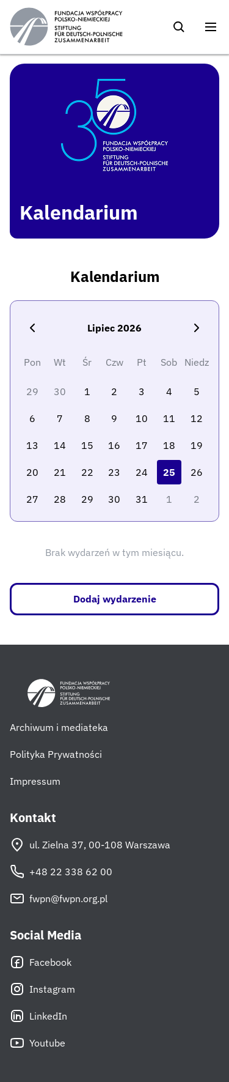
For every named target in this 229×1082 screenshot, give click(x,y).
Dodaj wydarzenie (114, 599)
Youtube (37, 1043)
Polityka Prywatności (56, 754)
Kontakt (33, 817)
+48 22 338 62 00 (61, 871)
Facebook (40, 962)
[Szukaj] (178, 26)
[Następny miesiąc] (196, 328)
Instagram (42, 989)
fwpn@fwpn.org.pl (58, 898)
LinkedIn (38, 1016)
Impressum (35, 781)
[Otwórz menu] (210, 26)
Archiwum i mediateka (59, 727)
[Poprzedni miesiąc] (32, 328)
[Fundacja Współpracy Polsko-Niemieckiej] (66, 26)
